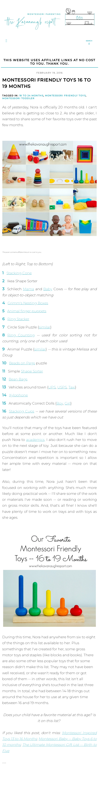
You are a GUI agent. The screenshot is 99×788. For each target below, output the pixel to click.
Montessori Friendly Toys (65, 95)
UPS (52, 387)
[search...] (89, 43)
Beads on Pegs (22, 363)
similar (44, 327)
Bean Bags (18, 379)
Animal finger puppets (26, 311)
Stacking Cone (19, 273)
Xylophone (18, 395)
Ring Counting (21, 335)
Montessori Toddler (18, 98)
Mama (28, 289)
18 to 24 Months (31, 95)
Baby (47, 289)
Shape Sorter (32, 371)
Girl (68, 403)
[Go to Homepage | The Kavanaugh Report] (49, 32)
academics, (35, 440)
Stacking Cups (21, 411)
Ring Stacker (18, 319)
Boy (59, 403)
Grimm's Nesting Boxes (28, 303)
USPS (62, 387)
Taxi (71, 387)
